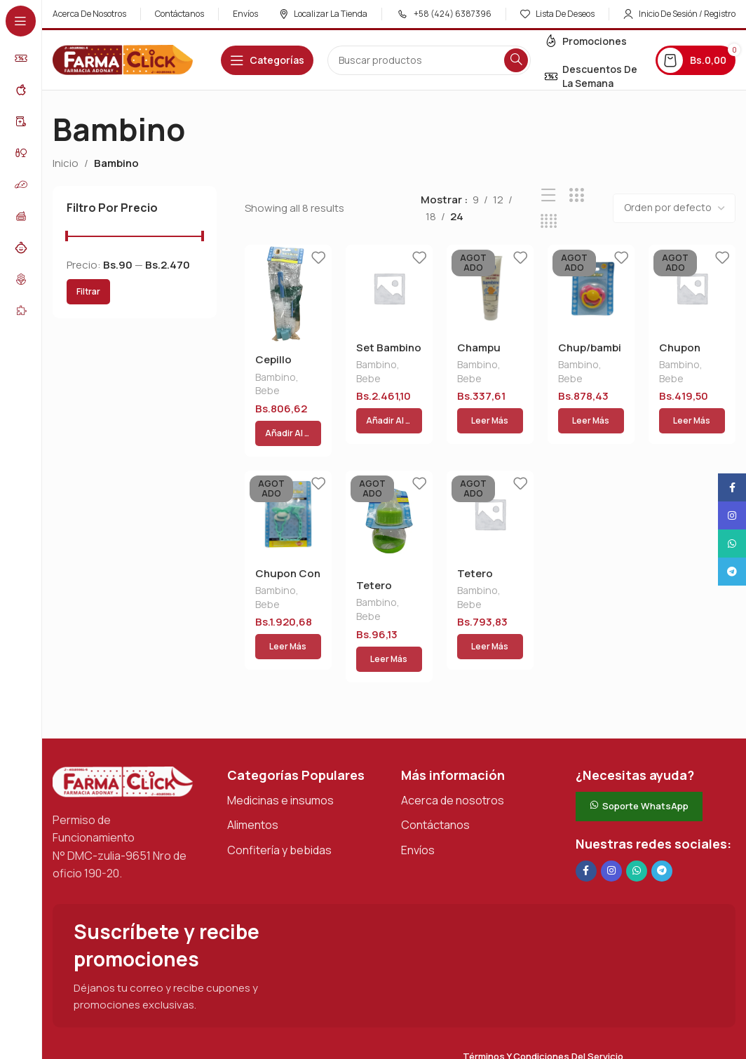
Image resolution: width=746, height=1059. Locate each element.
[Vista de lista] (548, 195)
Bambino (275, 378)
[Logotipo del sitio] (123, 59)
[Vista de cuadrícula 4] (548, 221)
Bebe (267, 391)
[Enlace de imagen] (123, 722)
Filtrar (88, 291)
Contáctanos (435, 766)
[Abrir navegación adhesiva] (267, 60)
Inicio (66, 163)
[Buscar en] (429, 60)
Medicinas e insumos (280, 741)
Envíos (418, 791)
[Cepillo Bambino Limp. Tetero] (288, 294)
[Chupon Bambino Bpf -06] (692, 288)
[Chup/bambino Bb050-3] (591, 288)
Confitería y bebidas (279, 791)
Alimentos (252, 766)
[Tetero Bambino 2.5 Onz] (389, 491)
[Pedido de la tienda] (674, 208)
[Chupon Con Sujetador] (288, 484)
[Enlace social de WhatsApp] (636, 812)
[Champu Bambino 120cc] (490, 288)
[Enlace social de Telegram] (661, 812)
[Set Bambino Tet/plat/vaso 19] (389, 288)
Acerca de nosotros (452, 741)
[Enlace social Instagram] (611, 812)
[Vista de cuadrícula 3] (576, 195)
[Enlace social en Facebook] (586, 812)
